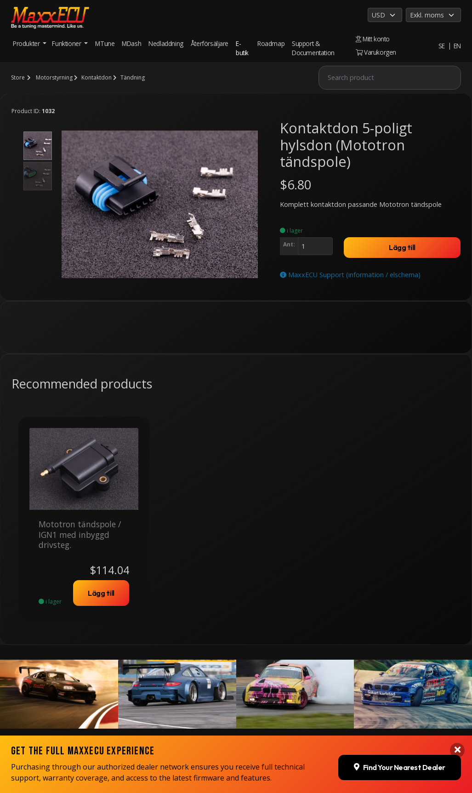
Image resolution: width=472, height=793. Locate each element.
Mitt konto (373, 38)
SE (441, 45)
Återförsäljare (209, 43)
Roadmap (270, 43)
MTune (104, 43)
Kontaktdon (96, 77)
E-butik (242, 48)
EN (457, 45)
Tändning (132, 77)
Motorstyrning (54, 77)
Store (18, 77)
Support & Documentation (313, 48)
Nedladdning (165, 43)
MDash (131, 43)
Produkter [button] (27, 43)
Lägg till (402, 247)
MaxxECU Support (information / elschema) (350, 274)
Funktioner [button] (67, 43)
